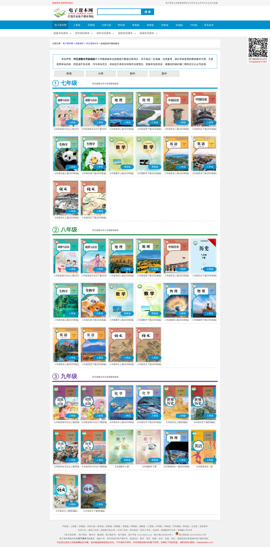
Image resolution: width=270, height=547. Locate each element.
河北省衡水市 (92, 43)
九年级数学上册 (122, 466)
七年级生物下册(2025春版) (94, 173)
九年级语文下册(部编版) (94, 511)
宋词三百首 (145, 530)
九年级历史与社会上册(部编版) (66, 467)
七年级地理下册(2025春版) (149, 129)
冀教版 (150, 25)
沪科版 (193, 25)
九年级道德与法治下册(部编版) (94, 422)
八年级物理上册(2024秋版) (176, 320)
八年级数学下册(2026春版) (149, 320)
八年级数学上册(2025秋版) (121, 320)
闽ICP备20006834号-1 (163, 535)
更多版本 (209, 25)
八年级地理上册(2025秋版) (121, 275)
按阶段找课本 (125, 33)
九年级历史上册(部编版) (177, 422)
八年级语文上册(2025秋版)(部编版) (121, 364)
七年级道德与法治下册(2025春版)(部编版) (94, 129)
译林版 (167, 526)
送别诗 (156, 530)
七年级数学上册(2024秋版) (121, 173)
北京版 (194, 526)
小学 (100, 73)
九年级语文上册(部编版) (67, 511)
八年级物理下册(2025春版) (204, 320)
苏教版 (91, 25)
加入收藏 (213, 3)
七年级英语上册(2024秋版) (176, 173)
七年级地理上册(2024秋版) (121, 129)
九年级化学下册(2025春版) (149, 422)
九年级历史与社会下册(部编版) (94, 467)
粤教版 (134, 526)
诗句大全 (203, 3)
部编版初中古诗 (168, 530)
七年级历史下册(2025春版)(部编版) (204, 129)
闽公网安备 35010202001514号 (190, 535)
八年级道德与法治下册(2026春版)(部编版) (94, 276)
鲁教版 (135, 25)
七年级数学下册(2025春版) (149, 173)
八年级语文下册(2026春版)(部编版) (149, 364)
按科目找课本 (104, 33)
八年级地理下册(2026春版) (149, 275)
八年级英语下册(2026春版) (94, 364)
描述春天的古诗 (108, 530)
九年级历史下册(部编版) (204, 422)
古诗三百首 (122, 530)
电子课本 (169, 3)
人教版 (76, 25)
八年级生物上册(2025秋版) (66, 320)
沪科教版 (177, 526)
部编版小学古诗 (185, 530)
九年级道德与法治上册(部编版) (66, 422)
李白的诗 (134, 530)
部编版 (179, 25)
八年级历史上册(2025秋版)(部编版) (176, 276)
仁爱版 (151, 526)
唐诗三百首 (93, 530)
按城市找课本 (147, 33)
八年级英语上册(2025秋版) (66, 364)
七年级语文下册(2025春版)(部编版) (94, 218)
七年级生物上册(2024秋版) (66, 173)
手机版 (65, 526)
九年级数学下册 (149, 466)
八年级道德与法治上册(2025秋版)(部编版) (67, 276)
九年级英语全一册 (204, 466)
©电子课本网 (70, 535)
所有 (69, 73)
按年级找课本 (82, 33)
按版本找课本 (61, 33)
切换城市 (79, 43)
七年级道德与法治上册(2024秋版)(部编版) (67, 129)
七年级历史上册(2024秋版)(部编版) (176, 129)
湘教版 (142, 526)
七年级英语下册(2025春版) (204, 173)
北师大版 (106, 25)
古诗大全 (193, 3)
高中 (164, 73)
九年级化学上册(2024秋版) (121, 422)
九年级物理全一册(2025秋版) (176, 466)
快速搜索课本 (181, 3)
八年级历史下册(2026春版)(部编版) (204, 276)
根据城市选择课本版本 (62, 3)
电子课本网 (60, 25)
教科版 (121, 25)
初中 (132, 73)
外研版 (159, 526)
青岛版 (186, 526)
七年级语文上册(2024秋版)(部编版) (66, 218)
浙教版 (164, 25)
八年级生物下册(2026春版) (94, 320)
